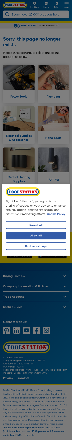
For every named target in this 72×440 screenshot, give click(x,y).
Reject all (35, 225)
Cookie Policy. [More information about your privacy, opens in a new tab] (56, 214)
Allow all (36, 235)
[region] (36, 220)
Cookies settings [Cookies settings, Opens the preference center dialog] (36, 246)
